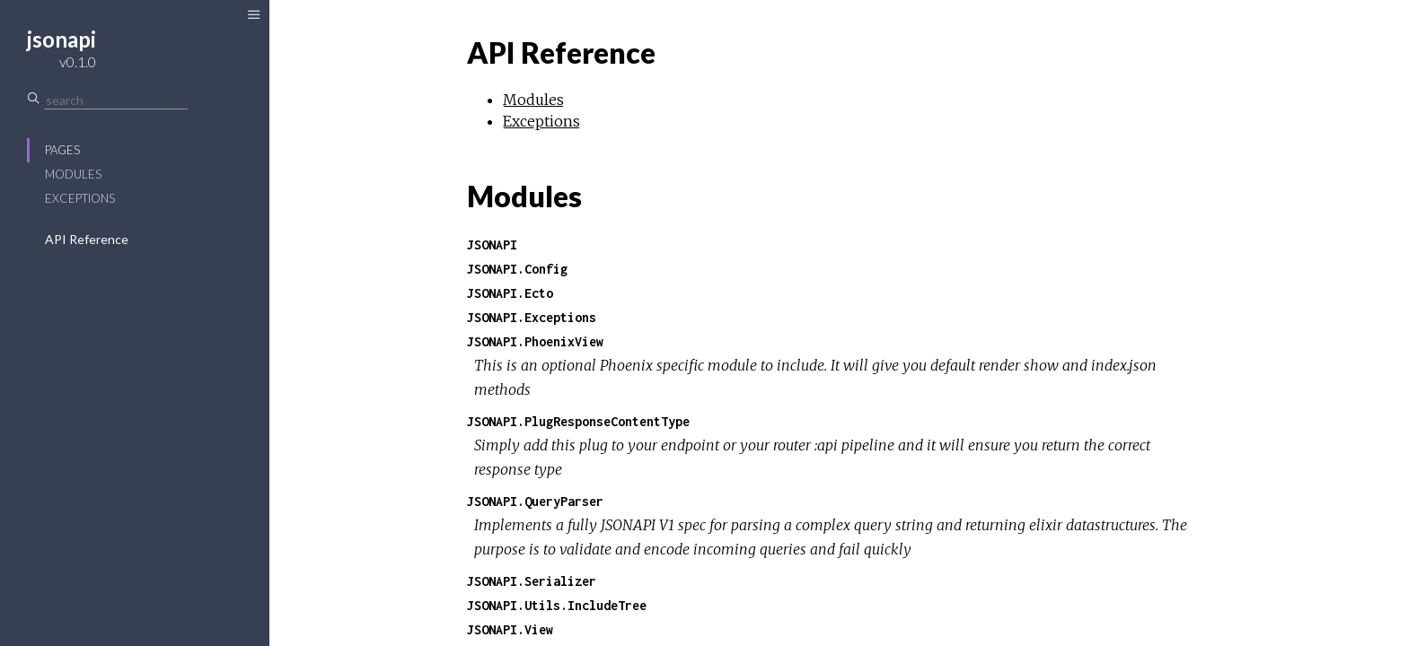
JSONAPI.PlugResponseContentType (578, 421)
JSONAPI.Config (517, 268)
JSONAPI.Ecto (510, 293)
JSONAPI (492, 244)
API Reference (86, 239)
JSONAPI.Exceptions (531, 317)
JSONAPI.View (510, 629)
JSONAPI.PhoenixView (535, 341)
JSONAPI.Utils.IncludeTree (557, 605)
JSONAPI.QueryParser (535, 501)
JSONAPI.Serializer (531, 581)
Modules (73, 174)
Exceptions (80, 198)
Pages (62, 150)
